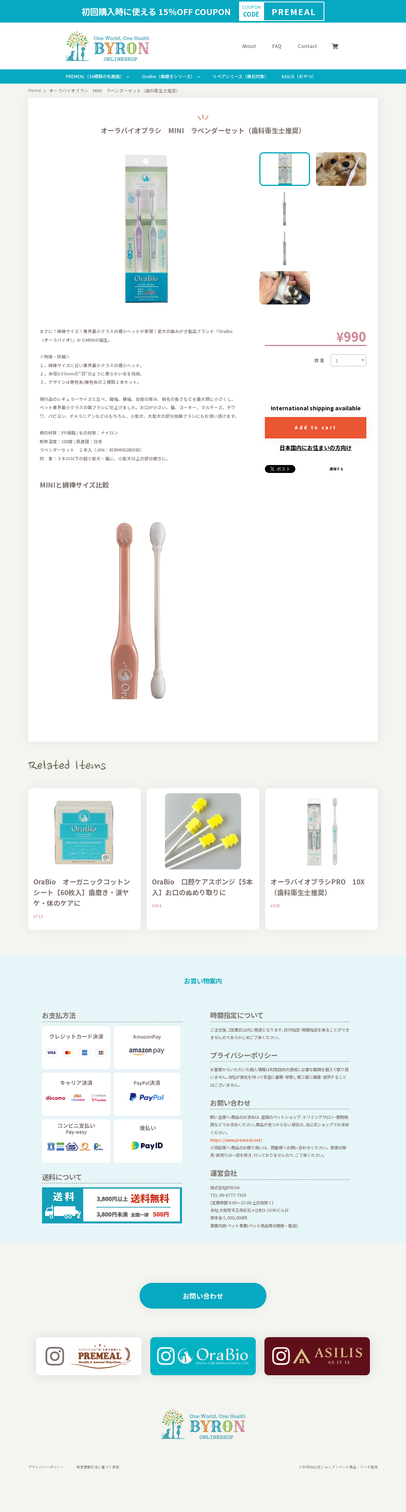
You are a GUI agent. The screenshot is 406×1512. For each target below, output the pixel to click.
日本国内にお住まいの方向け (316, 447)
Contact (307, 46)
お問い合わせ (203, 1296)
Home (34, 90)
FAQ (277, 46)
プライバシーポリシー (46, 1467)
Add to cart (316, 427)
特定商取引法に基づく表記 (98, 1467)
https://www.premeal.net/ (236, 1140)
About (249, 46)
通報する (336, 469)
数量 (320, 360)
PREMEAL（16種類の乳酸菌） (95, 76)
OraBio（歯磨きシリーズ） (168, 76)
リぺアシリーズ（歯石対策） (241, 76)
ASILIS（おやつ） (299, 76)
